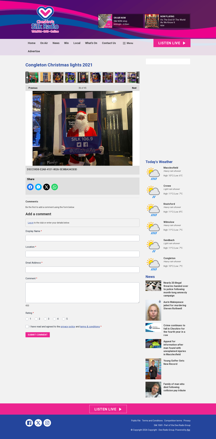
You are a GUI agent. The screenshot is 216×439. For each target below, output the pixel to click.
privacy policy (68, 326)
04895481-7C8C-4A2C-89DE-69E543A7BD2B (70, 77)
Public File (136, 420)
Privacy (187, 420)
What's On (91, 43)
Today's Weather (159, 162)
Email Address (34, 262)
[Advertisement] (168, 111)
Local (77, 43)
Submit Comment (38, 335)
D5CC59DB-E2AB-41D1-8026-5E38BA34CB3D (83, 77)
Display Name (34, 231)
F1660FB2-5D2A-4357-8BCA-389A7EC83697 (58, 77)
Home (31, 43)
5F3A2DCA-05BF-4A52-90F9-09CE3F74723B (95, 77)
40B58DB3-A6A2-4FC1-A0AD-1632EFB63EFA (120, 77)
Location (31, 246)
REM (162, 25)
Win (66, 43)
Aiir (188, 430)
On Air (44, 43)
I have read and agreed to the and (66, 326)
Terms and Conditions (152, 420)
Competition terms (173, 420)
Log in (30, 223)
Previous (32, 87)
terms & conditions (90, 326)
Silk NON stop (120, 21)
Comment (31, 278)
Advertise (34, 51)
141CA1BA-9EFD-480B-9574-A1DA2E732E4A (108, 77)
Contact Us (109, 43)
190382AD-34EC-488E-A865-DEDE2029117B (45, 77)
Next (132, 87)
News (56, 43)
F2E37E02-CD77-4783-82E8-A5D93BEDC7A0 (33, 77)
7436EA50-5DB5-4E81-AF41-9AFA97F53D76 (133, 77)
